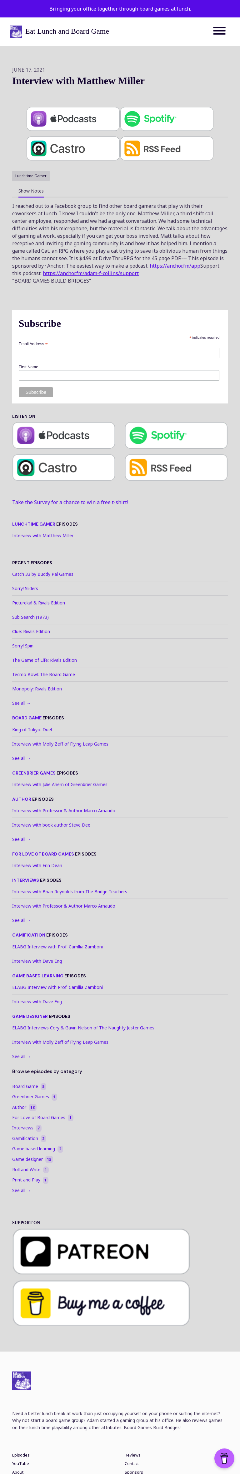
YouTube (20, 1463)
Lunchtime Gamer (33, 524)
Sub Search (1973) (30, 617)
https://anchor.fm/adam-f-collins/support (91, 273)
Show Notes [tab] (31, 190)
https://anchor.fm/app (175, 266)
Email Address (33, 344)
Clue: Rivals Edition (31, 631)
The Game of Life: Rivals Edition (44, 660)
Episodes (21, 1455)
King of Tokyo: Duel (32, 729)
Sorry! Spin (22, 645)
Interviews (25, 880)
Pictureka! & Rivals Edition (38, 602)
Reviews (133, 1455)
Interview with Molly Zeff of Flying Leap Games (60, 743)
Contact (132, 1463)
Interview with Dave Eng (37, 961)
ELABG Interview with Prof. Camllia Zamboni (57, 946)
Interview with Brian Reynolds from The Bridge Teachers (69, 891)
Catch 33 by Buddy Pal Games (42, 574)
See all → (21, 703)
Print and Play (30, 1180)
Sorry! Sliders (25, 588)
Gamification (28, 935)
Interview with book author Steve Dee (51, 824)
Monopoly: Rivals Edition (37, 688)
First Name (28, 367)
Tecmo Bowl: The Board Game (43, 674)
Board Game (27, 718)
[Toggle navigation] (219, 31)
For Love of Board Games (43, 854)
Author (21, 799)
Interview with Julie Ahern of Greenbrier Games (60, 784)
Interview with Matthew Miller (42, 535)
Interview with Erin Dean (37, 865)
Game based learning (37, 976)
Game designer (30, 1016)
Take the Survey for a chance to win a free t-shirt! (70, 502)
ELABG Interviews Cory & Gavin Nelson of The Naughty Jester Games (83, 1027)
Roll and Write (30, 1169)
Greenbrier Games (34, 773)
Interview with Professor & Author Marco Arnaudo (63, 810)
